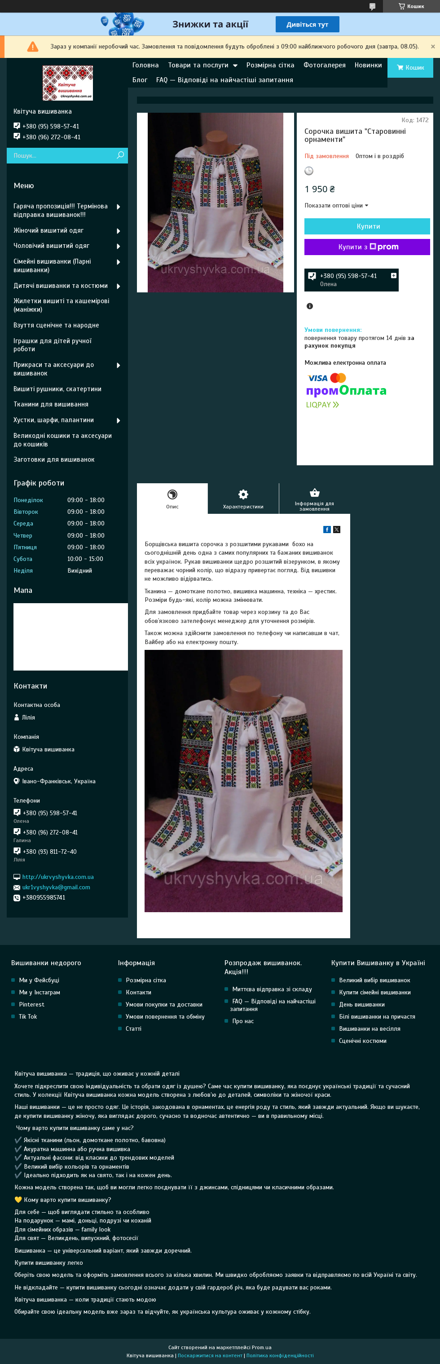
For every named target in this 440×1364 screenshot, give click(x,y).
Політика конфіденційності (280, 1355)
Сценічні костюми (363, 1041)
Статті (133, 1029)
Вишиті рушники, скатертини (57, 389)
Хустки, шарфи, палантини (53, 420)
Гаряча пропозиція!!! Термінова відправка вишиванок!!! (60, 210)
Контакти (138, 992)
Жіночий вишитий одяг (48, 230)
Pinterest (31, 1004)
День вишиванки (362, 1004)
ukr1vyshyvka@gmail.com (56, 887)
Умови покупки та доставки (164, 1004)
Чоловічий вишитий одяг (51, 246)
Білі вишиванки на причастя (377, 1016)
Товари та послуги (198, 65)
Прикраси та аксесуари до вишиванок (53, 369)
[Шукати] (120, 155)
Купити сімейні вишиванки (375, 992)
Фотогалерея (325, 65)
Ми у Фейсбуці (39, 980)
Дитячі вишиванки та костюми (60, 286)
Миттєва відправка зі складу (272, 989)
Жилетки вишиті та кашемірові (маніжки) (61, 305)
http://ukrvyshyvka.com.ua (58, 877)
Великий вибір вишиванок (374, 980)
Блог (139, 79)
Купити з (369, 247)
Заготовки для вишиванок (54, 459)
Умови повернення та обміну (165, 1016)
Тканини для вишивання (50, 404)
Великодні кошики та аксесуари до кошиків (62, 440)
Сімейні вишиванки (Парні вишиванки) (52, 265)
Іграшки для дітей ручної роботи (52, 345)
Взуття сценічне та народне (56, 325)
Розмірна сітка (270, 65)
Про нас (243, 1021)
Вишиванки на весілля (369, 1029)
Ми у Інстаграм (39, 992)
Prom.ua (262, 1347)
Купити (368, 226)
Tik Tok (28, 1016)
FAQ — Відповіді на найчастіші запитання (224, 79)
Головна (145, 65)
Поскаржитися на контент (210, 1355)
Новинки (368, 65)
